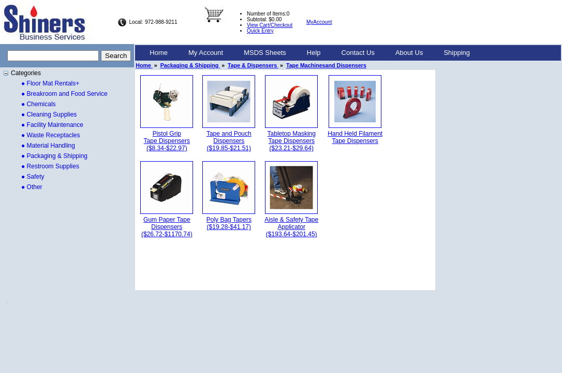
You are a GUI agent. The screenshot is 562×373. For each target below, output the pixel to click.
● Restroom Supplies (50, 166)
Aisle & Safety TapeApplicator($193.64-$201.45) (291, 227)
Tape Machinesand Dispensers (326, 65)
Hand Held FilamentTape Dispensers (355, 137)
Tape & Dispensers (253, 65)
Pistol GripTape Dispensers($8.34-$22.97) (167, 141)
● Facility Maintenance (52, 124)
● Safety (33, 176)
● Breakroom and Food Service (64, 93)
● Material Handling (48, 145)
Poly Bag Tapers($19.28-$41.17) (229, 223)
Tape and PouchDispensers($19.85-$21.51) (229, 141)
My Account (205, 52)
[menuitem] (158, 53)
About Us (409, 52)
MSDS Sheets (265, 52)
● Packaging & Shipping (54, 156)
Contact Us (358, 52)
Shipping (456, 52)
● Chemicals (38, 104)
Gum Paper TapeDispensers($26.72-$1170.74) (167, 227)
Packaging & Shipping (190, 65)
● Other (31, 187)
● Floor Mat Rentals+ (50, 83)
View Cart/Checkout (269, 25)
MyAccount (319, 22)
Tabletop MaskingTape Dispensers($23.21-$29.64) (292, 141)
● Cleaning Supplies (49, 114)
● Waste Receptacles (50, 135)
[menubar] (309, 53)
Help (314, 52)
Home (159, 52)
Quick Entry (260, 31)
